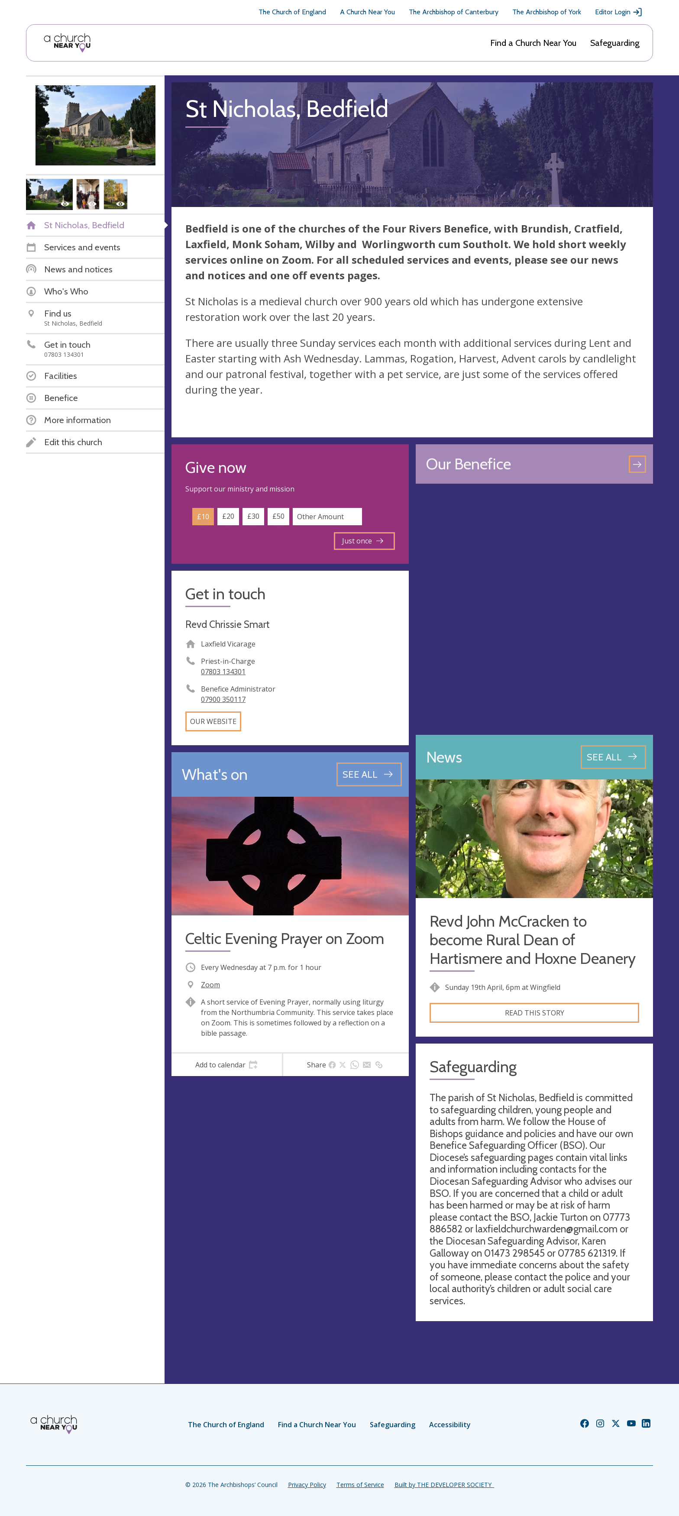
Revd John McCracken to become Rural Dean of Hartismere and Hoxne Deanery (533, 940)
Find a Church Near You (533, 43)
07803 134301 (223, 671)
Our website (213, 721)
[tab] (226, 1065)
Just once (362, 541)
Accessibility (450, 1424)
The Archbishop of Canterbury (453, 12)
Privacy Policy (307, 1484)
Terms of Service (360, 1484)
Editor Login (619, 12)
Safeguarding (615, 43)
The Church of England (292, 12)
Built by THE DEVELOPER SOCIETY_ (444, 1484)
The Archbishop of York (546, 12)
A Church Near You (367, 12)
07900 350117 (223, 699)
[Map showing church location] (534, 609)
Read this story (534, 1013)
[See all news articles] (613, 757)
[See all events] (369, 774)
